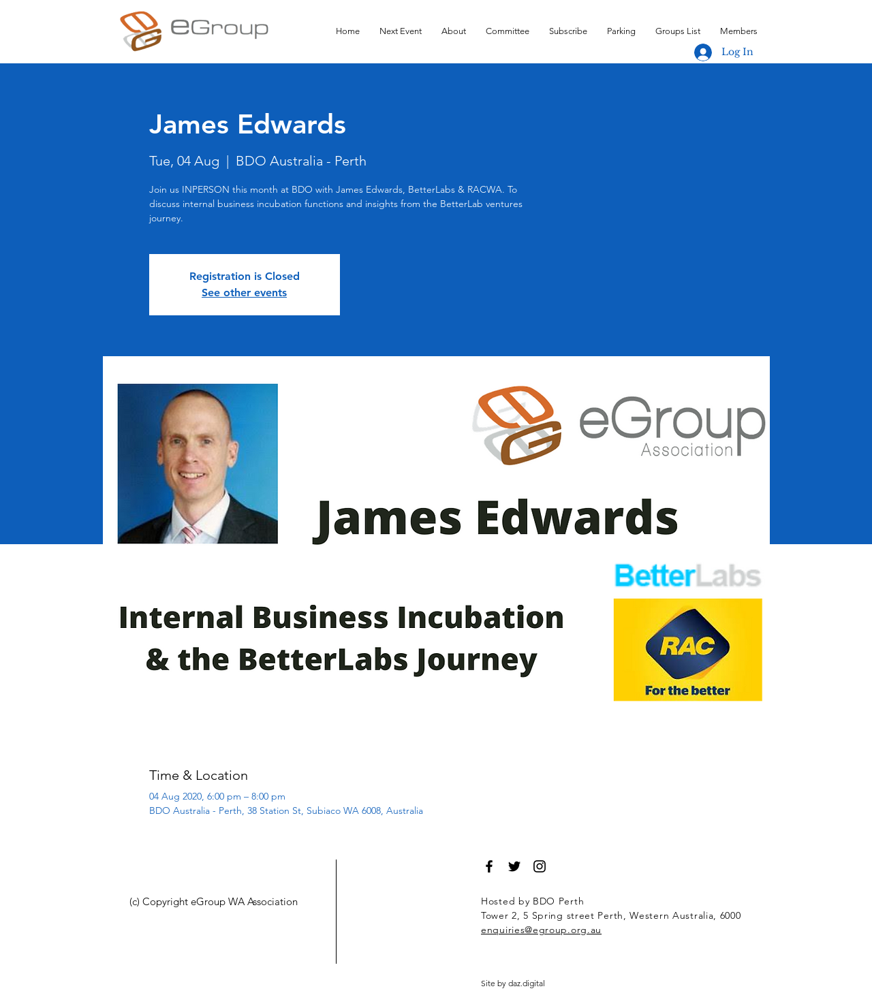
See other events (244, 292)
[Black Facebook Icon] (489, 866)
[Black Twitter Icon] (514, 866)
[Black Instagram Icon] (539, 866)
